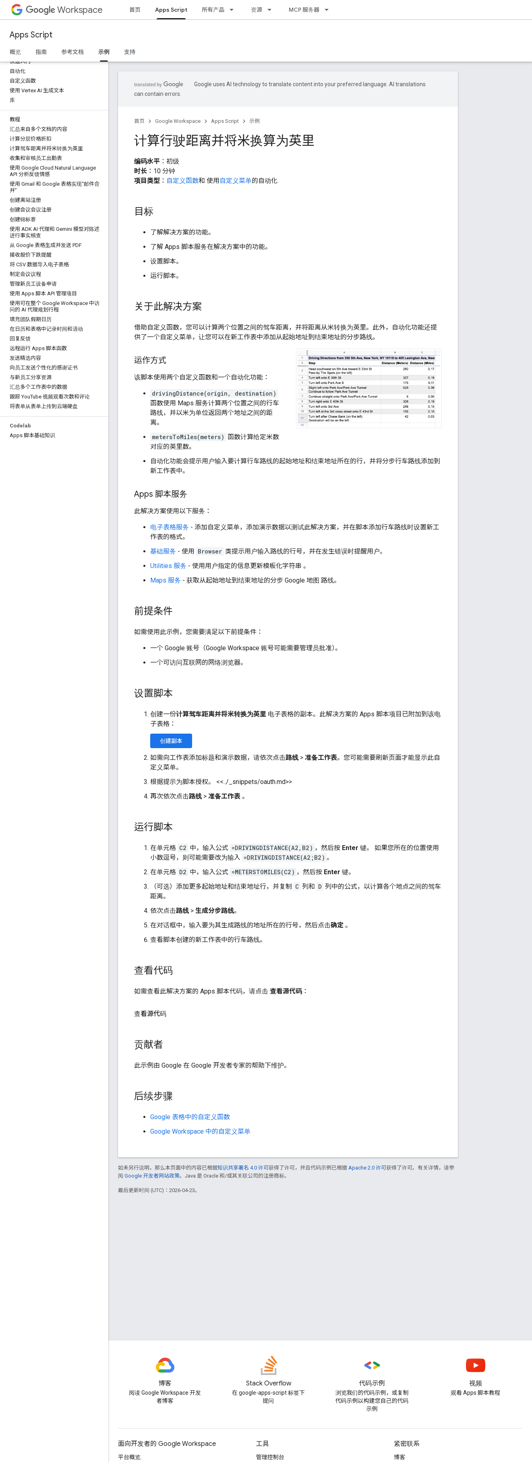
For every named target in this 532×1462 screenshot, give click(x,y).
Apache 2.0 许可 (367, 1168)
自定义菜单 (235, 181)
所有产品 (213, 9)
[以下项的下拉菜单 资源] (272, 9)
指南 (41, 52)
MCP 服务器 (304, 9)
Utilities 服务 (168, 566)
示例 (254, 121)
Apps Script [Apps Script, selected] (171, 9)
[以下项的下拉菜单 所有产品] (234, 9)
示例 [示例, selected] (104, 52)
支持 (129, 52)
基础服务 (163, 551)
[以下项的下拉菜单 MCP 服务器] (329, 9)
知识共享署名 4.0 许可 (243, 1168)
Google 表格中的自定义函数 (190, 1117)
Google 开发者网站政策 (152, 1176)
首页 (135, 9)
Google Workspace (178, 121)
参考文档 (72, 52)
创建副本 (171, 740)
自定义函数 (182, 181)
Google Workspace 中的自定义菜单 (200, 1131)
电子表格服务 (169, 527)
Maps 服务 (165, 580)
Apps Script (31, 35)
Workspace (64, 9)
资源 (256, 9)
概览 (15, 52)
